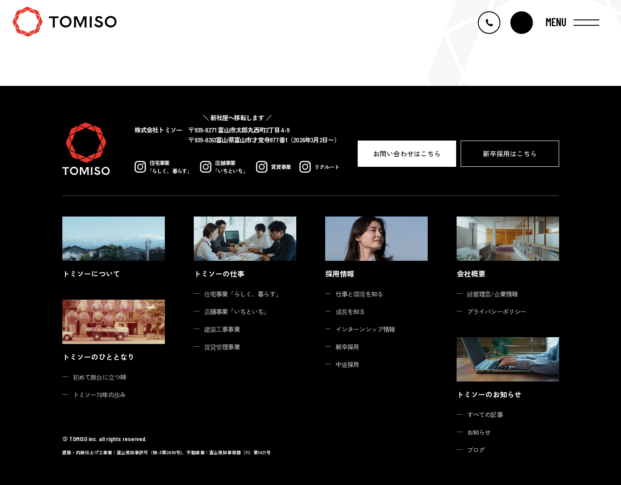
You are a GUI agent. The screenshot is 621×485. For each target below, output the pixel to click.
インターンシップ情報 (365, 329)
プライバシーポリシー (497, 311)
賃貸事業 (273, 166)
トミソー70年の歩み (99, 394)
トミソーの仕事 (219, 273)
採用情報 (339, 273)
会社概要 (471, 273)
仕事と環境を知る (359, 294)
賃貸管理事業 (222, 347)
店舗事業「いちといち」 (237, 311)
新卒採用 (348, 347)
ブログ (476, 450)
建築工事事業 (222, 329)
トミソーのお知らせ (489, 394)
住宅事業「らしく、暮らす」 (243, 294)
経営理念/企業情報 (492, 294)
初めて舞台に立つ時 (99, 377)
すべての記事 (485, 414)
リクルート (319, 166)
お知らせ (479, 432)
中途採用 (348, 364)
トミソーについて (91, 273)
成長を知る (350, 311)
